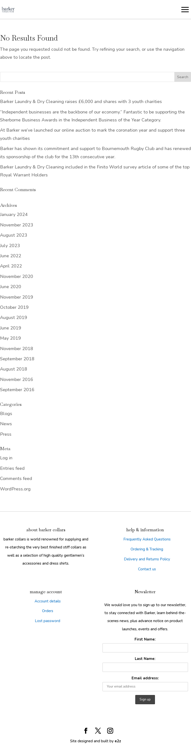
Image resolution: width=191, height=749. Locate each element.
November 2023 (16, 225)
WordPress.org (15, 489)
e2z (118, 741)
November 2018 (16, 349)
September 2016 (17, 390)
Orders (47, 610)
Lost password (47, 620)
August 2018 (13, 369)
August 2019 (13, 318)
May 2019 (10, 338)
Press (5, 434)
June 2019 (10, 328)
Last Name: (145, 658)
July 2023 (10, 246)
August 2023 (13, 235)
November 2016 (16, 379)
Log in (6, 458)
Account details (48, 601)
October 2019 (14, 307)
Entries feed (12, 468)
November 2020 (16, 276)
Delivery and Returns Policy (147, 559)
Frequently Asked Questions (147, 539)
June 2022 (10, 256)
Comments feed (16, 479)
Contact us (147, 569)
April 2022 (11, 266)
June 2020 (10, 287)
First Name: (145, 639)
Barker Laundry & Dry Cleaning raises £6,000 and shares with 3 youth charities (81, 102)
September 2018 (17, 359)
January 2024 (14, 214)
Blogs (6, 414)
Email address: (145, 678)
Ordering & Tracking (147, 549)
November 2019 (16, 297)
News (6, 424)
